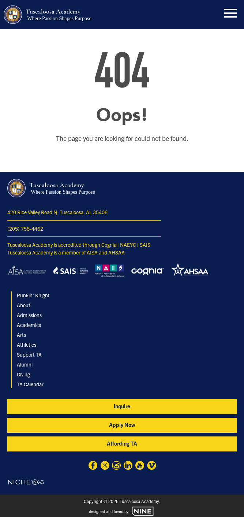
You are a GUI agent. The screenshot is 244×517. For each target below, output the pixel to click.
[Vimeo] (151, 466)
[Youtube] (139, 466)
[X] (104, 466)
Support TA (29, 354)
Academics (29, 324)
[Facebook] (93, 466)
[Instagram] (116, 466)
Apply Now (122, 424)
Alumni (25, 364)
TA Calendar (30, 384)
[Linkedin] (128, 466)
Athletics (26, 344)
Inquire (122, 405)
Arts (21, 334)
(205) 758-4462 (25, 228)
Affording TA (122, 443)
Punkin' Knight (33, 295)
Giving (23, 374)
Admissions (29, 315)
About (23, 305)
